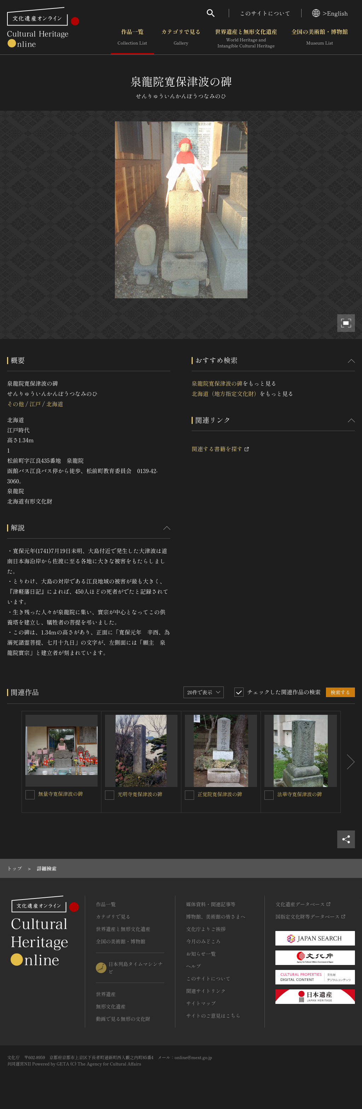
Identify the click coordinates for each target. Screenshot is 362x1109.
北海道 (54, 404)
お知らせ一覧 (201, 953)
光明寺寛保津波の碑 (140, 794)
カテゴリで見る (181, 38)
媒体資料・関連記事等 (210, 904)
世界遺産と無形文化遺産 (246, 38)
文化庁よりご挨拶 (206, 928)
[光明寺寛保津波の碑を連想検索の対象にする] (109, 795)
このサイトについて (265, 13)
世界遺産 (106, 994)
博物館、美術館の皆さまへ (215, 916)
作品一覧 (132, 38)
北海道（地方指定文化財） (225, 393)
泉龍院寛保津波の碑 (217, 383)
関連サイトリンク (206, 990)
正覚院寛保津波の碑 (220, 794)
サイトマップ (201, 1003)
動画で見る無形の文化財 (123, 1018)
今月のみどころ (203, 941)
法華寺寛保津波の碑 (299, 794)
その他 (15, 404)
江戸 (35, 404)
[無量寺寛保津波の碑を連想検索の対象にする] (30, 794)
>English (330, 13)
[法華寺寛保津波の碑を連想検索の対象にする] (269, 795)
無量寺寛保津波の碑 (60, 793)
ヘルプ (193, 966)
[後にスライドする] (348, 762)
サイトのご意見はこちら (213, 1015)
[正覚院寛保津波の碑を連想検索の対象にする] (189, 795)
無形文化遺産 (110, 1006)
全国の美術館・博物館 (319, 38)
